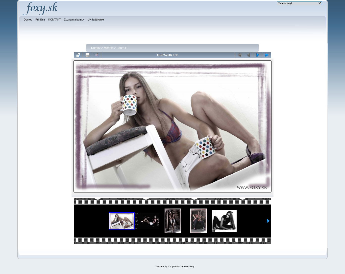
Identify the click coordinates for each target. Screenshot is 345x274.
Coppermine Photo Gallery (181, 266)
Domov (95, 48)
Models (109, 48)
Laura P (122, 48)
